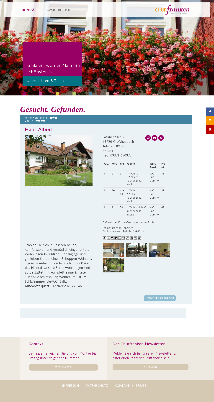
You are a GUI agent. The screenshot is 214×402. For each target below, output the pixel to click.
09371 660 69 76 (63, 367)
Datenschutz (96, 385)
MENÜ (29, 10)
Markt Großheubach (160, 298)
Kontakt (122, 385)
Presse (141, 385)
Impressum (70, 385)
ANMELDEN (150, 367)
